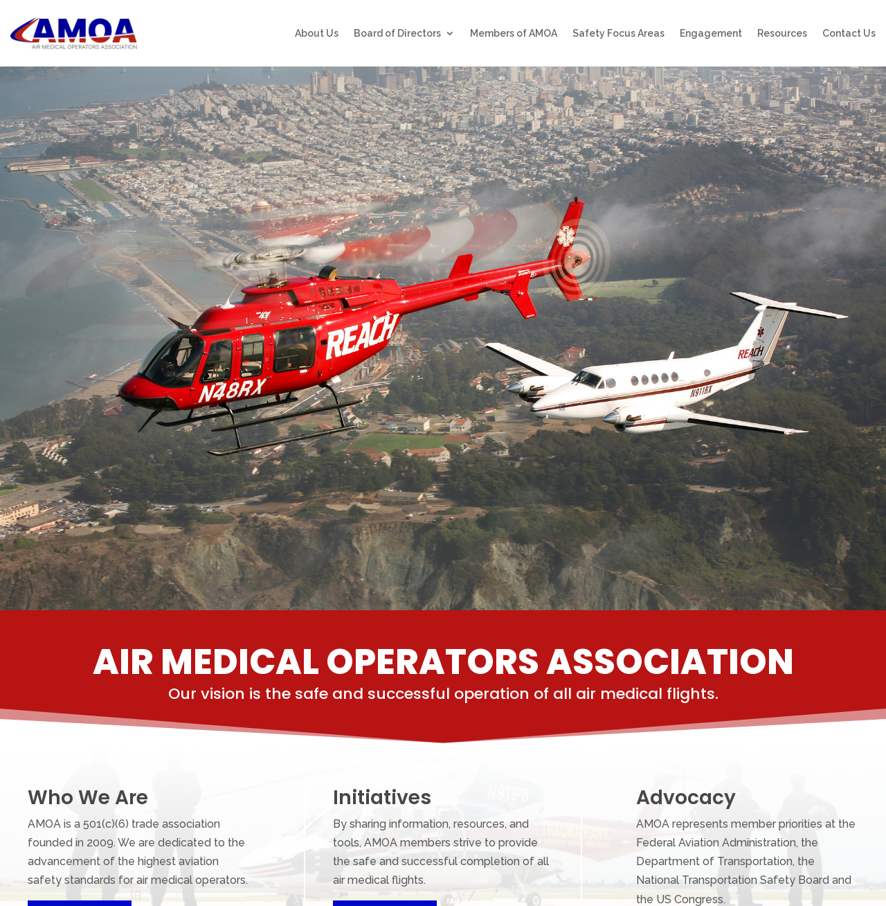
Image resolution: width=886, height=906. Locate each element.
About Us (316, 33)
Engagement (711, 33)
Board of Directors (397, 33)
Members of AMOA (513, 33)
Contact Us (849, 33)
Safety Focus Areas (618, 33)
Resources (782, 33)
